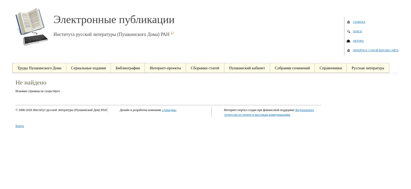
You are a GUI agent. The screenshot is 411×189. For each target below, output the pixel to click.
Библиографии (128, 68)
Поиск (357, 31)
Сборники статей (205, 68)
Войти (19, 126)
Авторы (358, 40)
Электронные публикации (114, 19)
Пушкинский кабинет (247, 68)
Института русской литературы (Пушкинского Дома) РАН (111, 34)
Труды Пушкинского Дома (39, 68)
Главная (359, 21)
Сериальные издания (88, 68)
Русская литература (367, 68)
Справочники (331, 68)
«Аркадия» (169, 110)
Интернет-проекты (165, 68)
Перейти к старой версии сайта (376, 50)
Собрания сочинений (292, 68)
